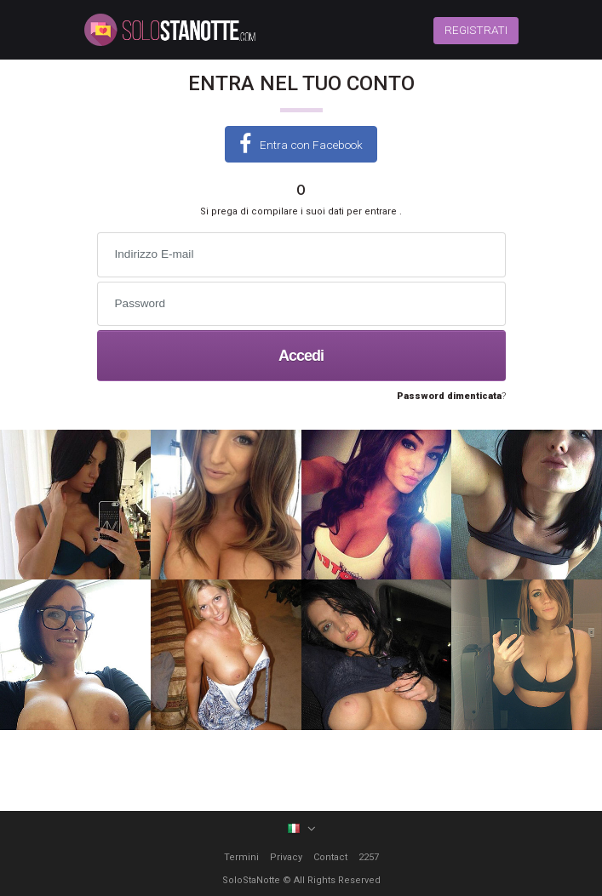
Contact (330, 857)
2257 (368, 857)
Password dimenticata (449, 396)
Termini (241, 857)
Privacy (286, 857)
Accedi (301, 355)
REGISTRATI (475, 30)
